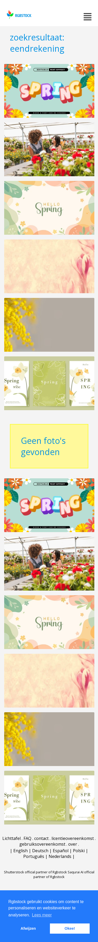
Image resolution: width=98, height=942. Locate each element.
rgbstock (18, 14)
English (20, 851)
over (72, 844)
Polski (79, 851)
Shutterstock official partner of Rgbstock (35, 872)
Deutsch (40, 851)
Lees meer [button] (42, 915)
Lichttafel (11, 838)
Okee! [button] (70, 928)
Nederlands (60, 856)
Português (33, 856)
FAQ (27, 838)
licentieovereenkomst (72, 838)
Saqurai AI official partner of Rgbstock (63, 874)
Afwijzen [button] (28, 928)
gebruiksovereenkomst (42, 844)
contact (41, 838)
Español (60, 851)
